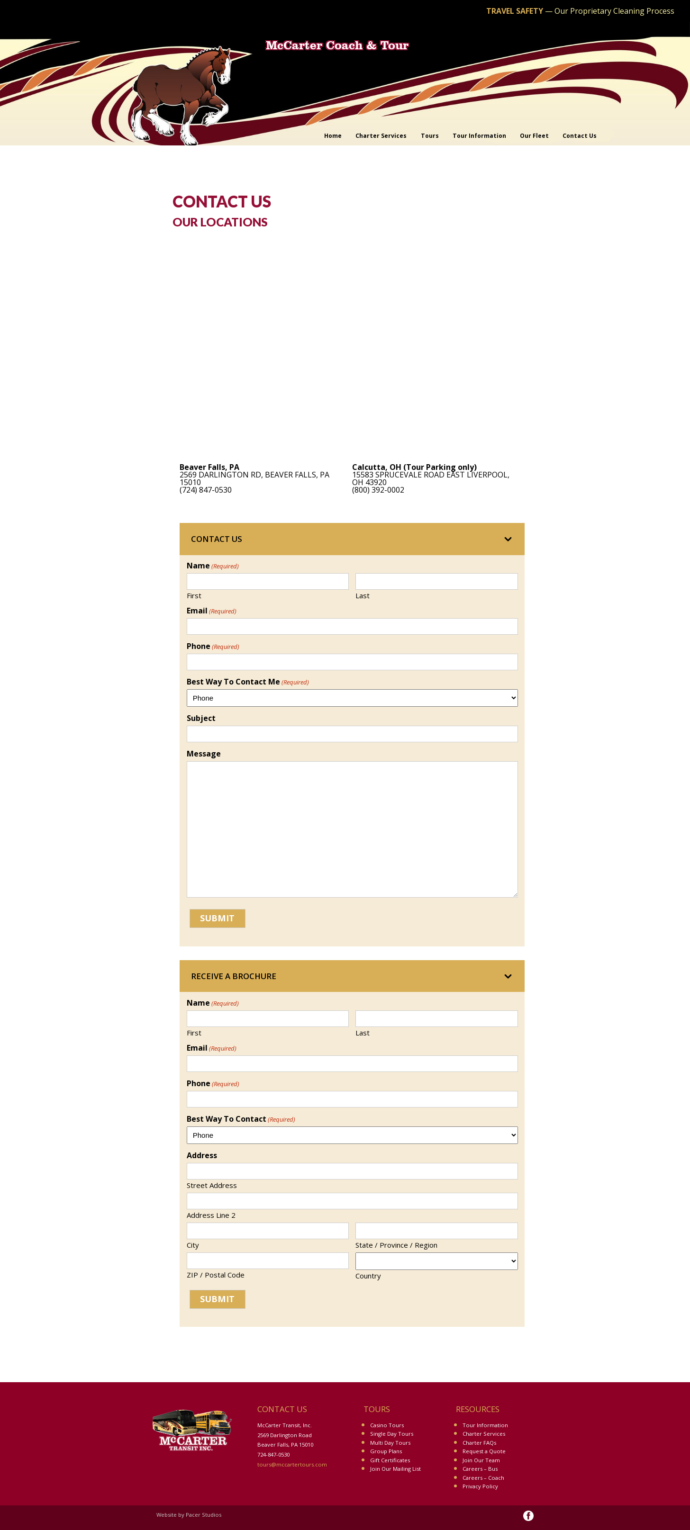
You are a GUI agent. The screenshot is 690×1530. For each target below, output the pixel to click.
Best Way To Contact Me (248, 681)
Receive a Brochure (233, 976)
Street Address (212, 1184)
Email (211, 610)
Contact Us (216, 538)
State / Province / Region (396, 1244)
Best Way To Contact (241, 1119)
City (193, 1244)
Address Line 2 (211, 1214)
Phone (213, 646)
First (194, 595)
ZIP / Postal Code (216, 1274)
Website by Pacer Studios (188, 1514)
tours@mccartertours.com (292, 1464)
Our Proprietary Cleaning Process (614, 11)
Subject (201, 718)
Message (204, 753)
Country (368, 1275)
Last (362, 595)
